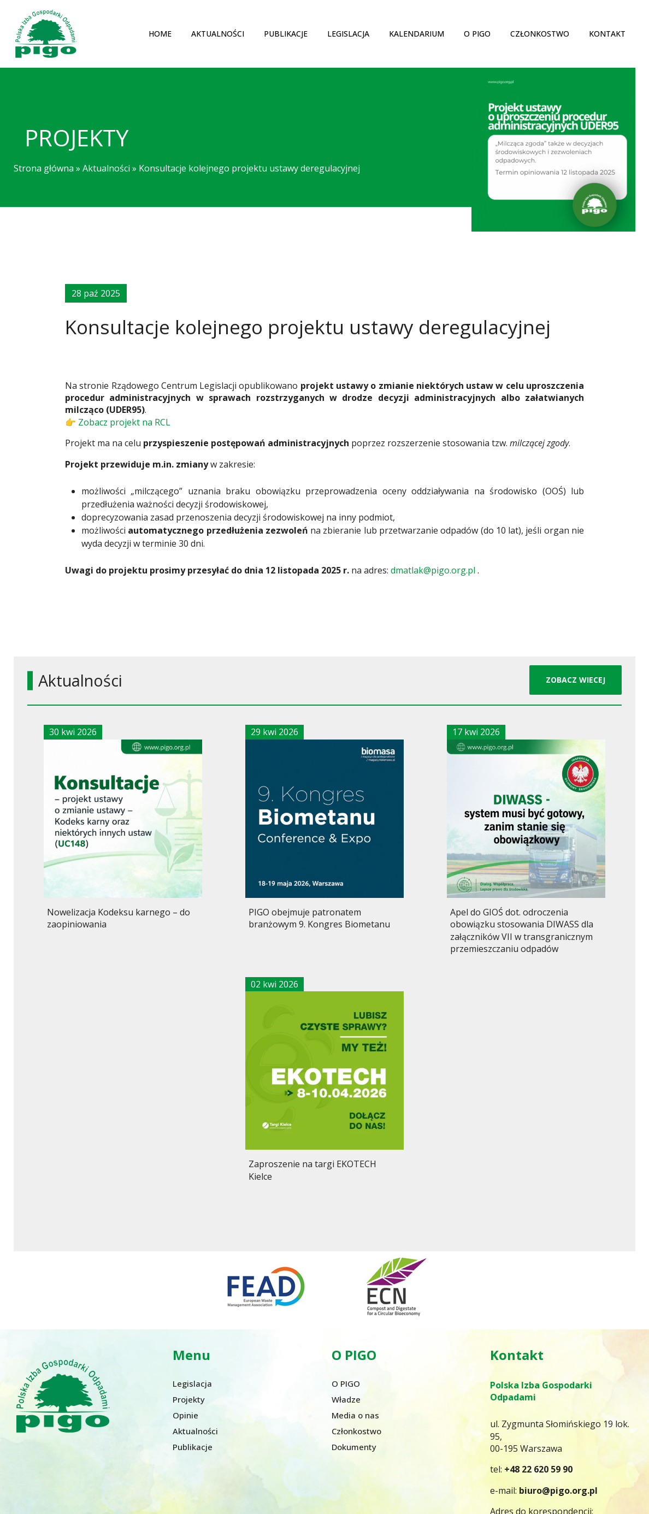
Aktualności (217, 33)
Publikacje (286, 33)
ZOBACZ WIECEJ (575, 680)
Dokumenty (354, 1446)
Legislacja (348, 33)
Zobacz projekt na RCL (124, 422)
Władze (346, 1399)
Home (160, 33)
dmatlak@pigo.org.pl (433, 570)
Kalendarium (416, 33)
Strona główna (44, 168)
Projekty (189, 1399)
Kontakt (607, 33)
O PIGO (477, 33)
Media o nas (355, 1415)
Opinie (185, 1415)
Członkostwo (539, 33)
